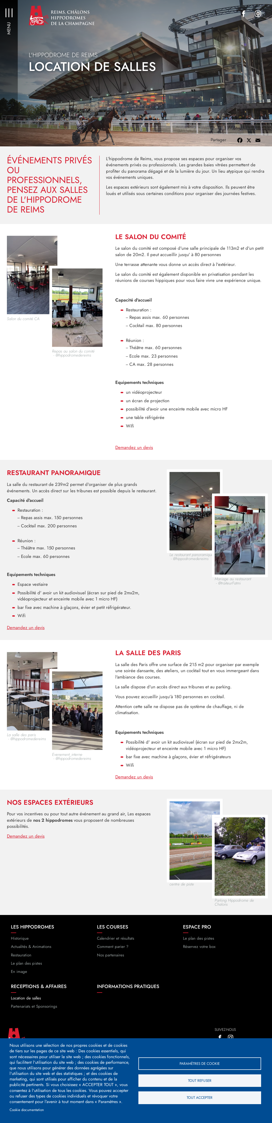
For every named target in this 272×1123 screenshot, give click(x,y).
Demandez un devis (134, 452)
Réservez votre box (199, 952)
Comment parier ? (112, 952)
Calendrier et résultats (115, 943)
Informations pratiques (128, 992)
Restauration (21, 960)
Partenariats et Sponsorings (34, 1011)
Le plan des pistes (26, 968)
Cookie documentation (27, 1109)
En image (19, 977)
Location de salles (26, 1003)
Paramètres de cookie (200, 1063)
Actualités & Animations (31, 952)
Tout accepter (199, 1097)
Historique (20, 943)
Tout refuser (199, 1080)
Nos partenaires (110, 960)
